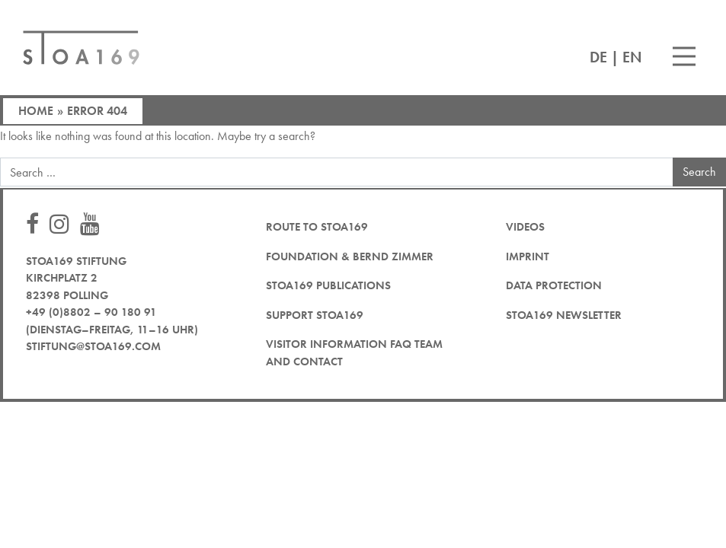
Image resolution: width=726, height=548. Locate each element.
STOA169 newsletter (564, 315)
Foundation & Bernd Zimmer (349, 256)
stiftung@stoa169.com (93, 346)
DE (598, 57)
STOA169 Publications (328, 285)
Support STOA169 (314, 315)
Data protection (554, 285)
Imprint (527, 256)
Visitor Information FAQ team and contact (354, 352)
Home (35, 111)
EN (632, 57)
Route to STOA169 (317, 226)
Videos (525, 226)
